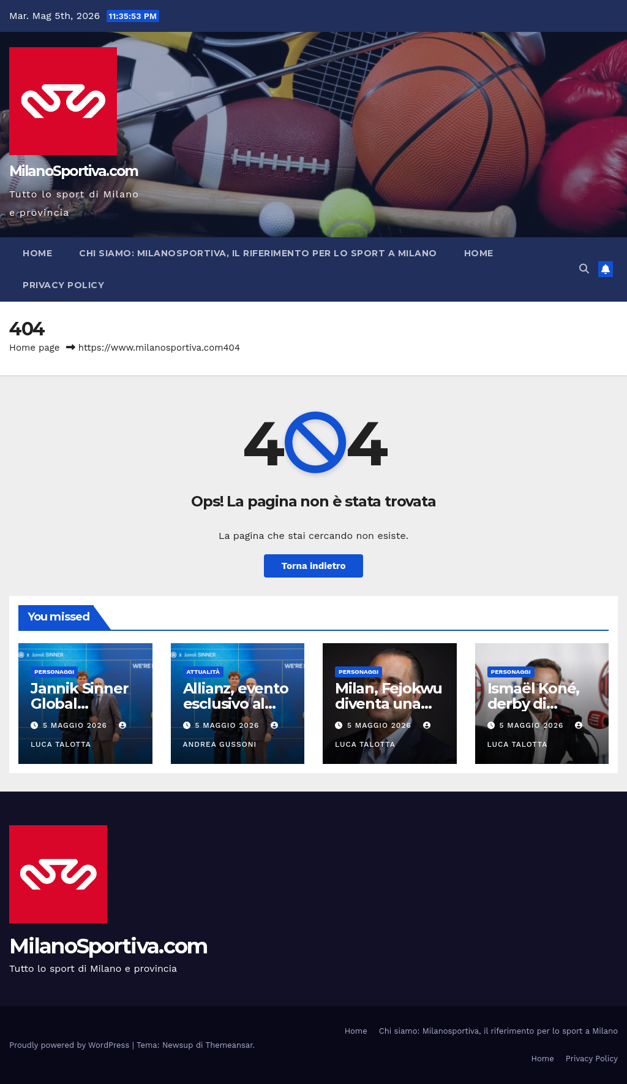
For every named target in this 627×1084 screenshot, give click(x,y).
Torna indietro (313, 565)
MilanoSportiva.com (73, 171)
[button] (584, 269)
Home (37, 253)
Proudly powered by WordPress (70, 1045)
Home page (34, 347)
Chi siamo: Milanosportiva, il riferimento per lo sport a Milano (258, 253)
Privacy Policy (63, 285)
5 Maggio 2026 (76, 725)
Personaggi (54, 671)
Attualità (203, 671)
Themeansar (229, 1045)
